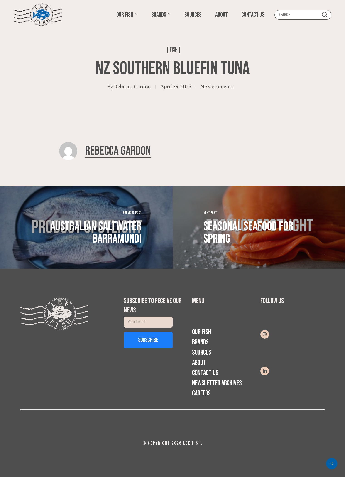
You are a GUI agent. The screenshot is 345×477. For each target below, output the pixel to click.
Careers (201, 393)
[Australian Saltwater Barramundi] (86, 227)
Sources (201, 352)
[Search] (302, 15)
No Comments (217, 87)
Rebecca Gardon (132, 87)
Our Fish (201, 332)
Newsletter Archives (217, 383)
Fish (174, 50)
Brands (200, 342)
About (199, 362)
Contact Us (205, 373)
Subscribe (148, 340)
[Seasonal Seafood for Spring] (259, 227)
